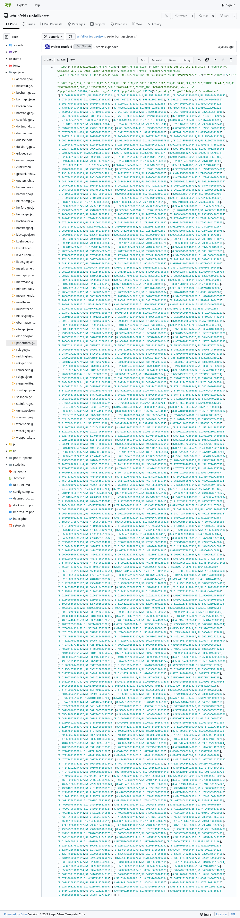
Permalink (157, 60)
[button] (71, 36)
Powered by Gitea (16, 914)
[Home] (8, 5)
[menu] (206, 914)
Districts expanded (105, 47)
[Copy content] (207, 60)
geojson (99, 36)
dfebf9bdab (83, 46)
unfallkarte (39, 16)
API (232, 914)
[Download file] (199, 60)
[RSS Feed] (166, 16)
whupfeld (18, 16)
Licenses (222, 914)
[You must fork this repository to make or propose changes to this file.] (223, 60)
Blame (172, 60)
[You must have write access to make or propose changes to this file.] (231, 60)
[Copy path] (135, 36)
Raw (143, 60)
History (186, 60)
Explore (22, 5)
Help (37, 5)
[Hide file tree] (6, 36)
